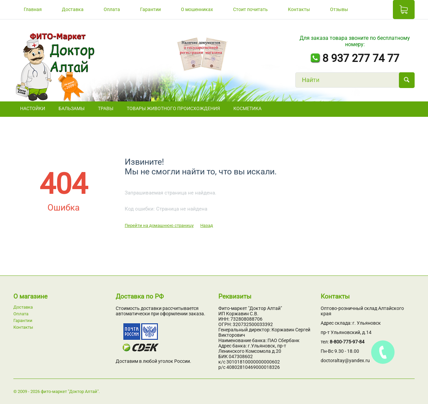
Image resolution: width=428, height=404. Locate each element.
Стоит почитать (250, 9)
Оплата (112, 9)
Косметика (247, 108)
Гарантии (150, 9)
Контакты (299, 9)
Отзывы (339, 9)
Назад (206, 225)
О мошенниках (197, 9)
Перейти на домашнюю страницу (159, 225)
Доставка (73, 9)
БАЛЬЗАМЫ (72, 108)
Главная (33, 9)
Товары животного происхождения (173, 108)
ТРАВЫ (105, 108)
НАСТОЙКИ (32, 108)
